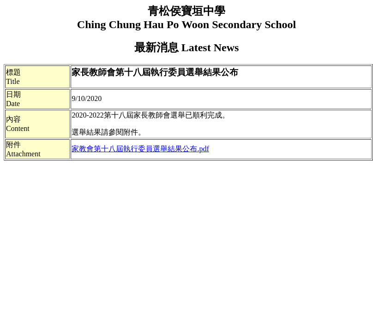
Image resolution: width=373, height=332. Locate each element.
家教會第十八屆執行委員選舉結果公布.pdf (140, 149)
